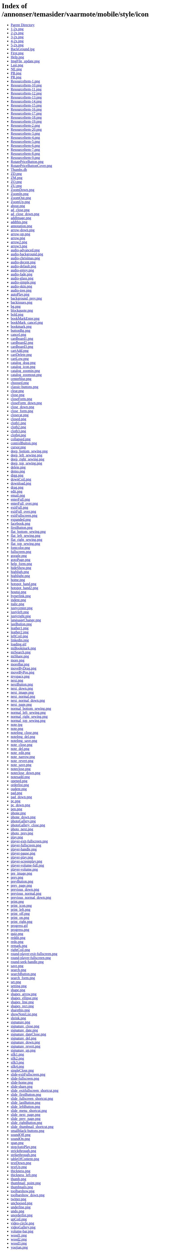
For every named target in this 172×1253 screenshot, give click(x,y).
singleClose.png (22, 1070)
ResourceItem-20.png (26, 129)
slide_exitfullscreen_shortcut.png (34, 1090)
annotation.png (21, 226)
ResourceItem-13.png (26, 97)
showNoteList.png (24, 1014)
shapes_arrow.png (24, 994)
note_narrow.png (23, 757)
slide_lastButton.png (25, 1102)
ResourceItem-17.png (26, 113)
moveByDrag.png (23, 668)
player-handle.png (24, 849)
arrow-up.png (20, 234)
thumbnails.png (22, 1187)
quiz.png (17, 934)
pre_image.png (21, 873)
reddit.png (18, 938)
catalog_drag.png (23, 363)
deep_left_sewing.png (26, 455)
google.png (19, 556)
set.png (16, 982)
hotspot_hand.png (23, 584)
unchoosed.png (21, 1203)
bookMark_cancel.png (27, 322)
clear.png (17, 391)
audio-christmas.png (25, 258)
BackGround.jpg (22, 49)
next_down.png (22, 688)
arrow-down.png (22, 230)
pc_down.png (20, 805)
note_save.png (21, 765)
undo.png (17, 1211)
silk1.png (17, 1054)
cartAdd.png (20, 351)
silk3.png (17, 1062)
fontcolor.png (20, 548)
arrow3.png (19, 246)
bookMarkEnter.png (25, 318)
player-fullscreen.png (26, 845)
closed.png (18, 419)
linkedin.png (20, 640)
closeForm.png (21, 399)
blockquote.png (22, 310)
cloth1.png (18, 423)
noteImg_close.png (24, 733)
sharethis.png (20, 1010)
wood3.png (19, 1243)
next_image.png (22, 692)
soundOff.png (20, 1135)
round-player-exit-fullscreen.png (34, 954)
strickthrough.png (23, 1151)
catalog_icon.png (23, 367)
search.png (18, 970)
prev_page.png (21, 885)
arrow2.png (19, 242)
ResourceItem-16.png (26, 109)
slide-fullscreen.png (25, 1078)
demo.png (18, 471)
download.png (21, 483)
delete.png (18, 467)
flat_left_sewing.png (25, 535)
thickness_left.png (24, 1175)
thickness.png (20, 1171)
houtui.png (18, 592)
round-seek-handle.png (27, 962)
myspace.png (20, 676)
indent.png (18, 600)
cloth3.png (18, 431)
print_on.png (20, 917)
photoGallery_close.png (28, 825)
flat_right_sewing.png (26, 539)
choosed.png (20, 383)
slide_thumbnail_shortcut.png (32, 1127)
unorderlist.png (21, 1215)
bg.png (16, 306)
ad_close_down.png (25, 214)
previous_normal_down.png (31, 897)
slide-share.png (21, 1086)
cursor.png (18, 447)
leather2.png (20, 632)
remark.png (19, 946)
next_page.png (21, 704)
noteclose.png (20, 769)
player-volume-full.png (27, 865)
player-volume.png (24, 869)
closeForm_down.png (26, 403)
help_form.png (21, 564)
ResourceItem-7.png (25, 149)
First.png (17, 53)
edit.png (16, 491)
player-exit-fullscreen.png (29, 841)
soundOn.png (20, 1139)
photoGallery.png (23, 821)
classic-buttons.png (24, 387)
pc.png (15, 801)
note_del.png (20, 749)
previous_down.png (25, 889)
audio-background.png (27, 254)
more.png (17, 660)
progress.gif (19, 926)
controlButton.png (24, 443)
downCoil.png (21, 479)
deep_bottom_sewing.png (29, 451)
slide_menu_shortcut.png (29, 1110)
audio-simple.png (23, 282)
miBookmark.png (23, 648)
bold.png (17, 314)
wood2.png (19, 1239)
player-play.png (22, 857)
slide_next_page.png (25, 1115)
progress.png (20, 930)
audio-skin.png (21, 286)
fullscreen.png (21, 552)
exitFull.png (19, 507)
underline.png (20, 1207)
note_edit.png (20, 753)
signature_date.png (24, 1030)
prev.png (17, 877)
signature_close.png (25, 1026)
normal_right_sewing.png (29, 716)
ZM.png (16, 178)
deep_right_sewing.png (27, 459)
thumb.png (18, 1179)
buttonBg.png (20, 330)
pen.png (16, 809)
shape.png (18, 990)
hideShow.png (21, 568)
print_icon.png (21, 905)
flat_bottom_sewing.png (28, 531)
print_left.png (20, 909)
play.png (17, 837)
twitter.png (18, 1199)
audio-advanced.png (25, 250)
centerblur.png (21, 379)
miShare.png (20, 656)
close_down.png (22, 407)
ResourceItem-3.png (25, 133)
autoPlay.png (20, 294)
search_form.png (23, 978)
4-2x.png (17, 41)
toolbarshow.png (22, 1191)
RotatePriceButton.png (27, 162)
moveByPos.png (22, 672)
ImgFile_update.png (25, 61)
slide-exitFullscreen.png (28, 1074)
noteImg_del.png (23, 737)
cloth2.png (18, 427)
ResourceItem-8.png (25, 153)
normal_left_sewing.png (28, 712)
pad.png (16, 793)
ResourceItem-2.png (25, 125)
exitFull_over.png (23, 511)
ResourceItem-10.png (26, 85)
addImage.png (21, 218)
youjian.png (19, 1247)
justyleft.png (20, 612)
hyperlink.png (21, 596)
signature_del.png (23, 1038)
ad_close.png (20, 210)
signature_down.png (25, 1042)
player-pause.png (23, 853)
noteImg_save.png (24, 741)
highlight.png (20, 576)
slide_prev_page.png (26, 1119)
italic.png (17, 604)
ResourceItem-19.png (26, 121)
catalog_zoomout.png (26, 375)
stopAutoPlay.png (23, 1147)
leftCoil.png (19, 636)
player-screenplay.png (26, 861)
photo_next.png (22, 829)
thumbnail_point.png (26, 1183)
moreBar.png (20, 664)
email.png (18, 495)
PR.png (16, 77)
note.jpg (16, 724)
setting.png (19, 986)
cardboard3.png (22, 346)
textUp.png (19, 1167)
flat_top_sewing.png (25, 544)
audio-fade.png (21, 274)
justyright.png (21, 616)
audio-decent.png (23, 262)
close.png (17, 395)
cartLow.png (20, 359)
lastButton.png (21, 624)
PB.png (16, 73)
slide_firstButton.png (26, 1094)
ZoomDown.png (22, 190)
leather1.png (20, 628)
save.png (17, 966)
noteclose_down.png (25, 773)
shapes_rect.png (22, 1006)
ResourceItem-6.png (25, 145)
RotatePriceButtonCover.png (31, 166)
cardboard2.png (22, 342)
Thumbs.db (19, 170)
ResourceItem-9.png (25, 158)
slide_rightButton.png (26, 1123)
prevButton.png (22, 881)
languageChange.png (26, 620)
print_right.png (21, 921)
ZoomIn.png (20, 194)
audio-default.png (23, 266)
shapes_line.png (22, 1002)
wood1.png (19, 1235)
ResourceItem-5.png (25, 141)
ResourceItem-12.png (26, 93)
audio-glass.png (22, 278)
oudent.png (19, 789)
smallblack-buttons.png (27, 1131)
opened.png (19, 781)
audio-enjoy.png (22, 270)
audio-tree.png (21, 290)
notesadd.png (20, 777)
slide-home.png (22, 1082)
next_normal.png (23, 696)
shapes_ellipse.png (24, 998)
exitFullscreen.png (24, 515)
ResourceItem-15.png (26, 105)
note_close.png (21, 745)
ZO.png (16, 182)
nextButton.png (22, 684)
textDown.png (21, 1163)
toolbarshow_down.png (28, 1195)
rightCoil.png (20, 950)
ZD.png (16, 174)
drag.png (17, 487)
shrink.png (18, 1018)
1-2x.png (17, 29)
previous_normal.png (26, 893)
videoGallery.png (23, 1227)
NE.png (16, 69)
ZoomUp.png (20, 202)
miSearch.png (20, 652)
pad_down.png (21, 797)
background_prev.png (26, 298)
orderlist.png (20, 785)
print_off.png (20, 913)
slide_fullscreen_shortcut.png (32, 1098)
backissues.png (21, 302)
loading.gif (18, 644)
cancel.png (18, 334)
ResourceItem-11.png (26, 89)
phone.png (18, 813)
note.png (17, 728)
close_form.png (22, 411)
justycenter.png (21, 608)
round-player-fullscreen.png (31, 958)
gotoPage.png (20, 560)
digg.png (17, 475)
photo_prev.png (22, 833)
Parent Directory (22, 25)
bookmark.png (21, 326)
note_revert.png (22, 761)
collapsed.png (20, 439)
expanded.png (21, 519)
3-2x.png (17, 37)
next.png (17, 680)
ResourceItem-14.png (26, 101)
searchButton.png (23, 974)
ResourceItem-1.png (25, 81)
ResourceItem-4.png (25, 137)
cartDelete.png (21, 355)
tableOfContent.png (25, 1159)
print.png (17, 901)
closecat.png (20, 415)
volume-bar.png (22, 1231)
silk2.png (17, 1058)
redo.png (17, 942)
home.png (18, 580)
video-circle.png (22, 1223)
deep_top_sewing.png (26, 463)
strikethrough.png (23, 1155)
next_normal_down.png (28, 700)
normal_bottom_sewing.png (31, 708)
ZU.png (16, 186)
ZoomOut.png (21, 198)
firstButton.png (21, 527)
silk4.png (17, 1066)
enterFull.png (20, 499)
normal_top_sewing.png (28, 720)
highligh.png (20, 572)
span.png (17, 1143)
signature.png (20, 1022)
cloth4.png (18, 435)
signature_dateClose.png (28, 1034)
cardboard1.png (22, 338)
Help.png (17, 57)
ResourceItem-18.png (26, 117)
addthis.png (19, 222)
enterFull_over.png (24, 503)
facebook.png (20, 523)
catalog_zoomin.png (25, 371)
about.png (18, 206)
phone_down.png (23, 817)
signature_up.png (23, 1050)
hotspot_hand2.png (24, 588)
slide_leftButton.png (25, 1106)
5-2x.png (17, 45)
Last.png (17, 65)
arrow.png (18, 238)
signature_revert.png (25, 1046)
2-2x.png (17, 33)
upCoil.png (19, 1219)
